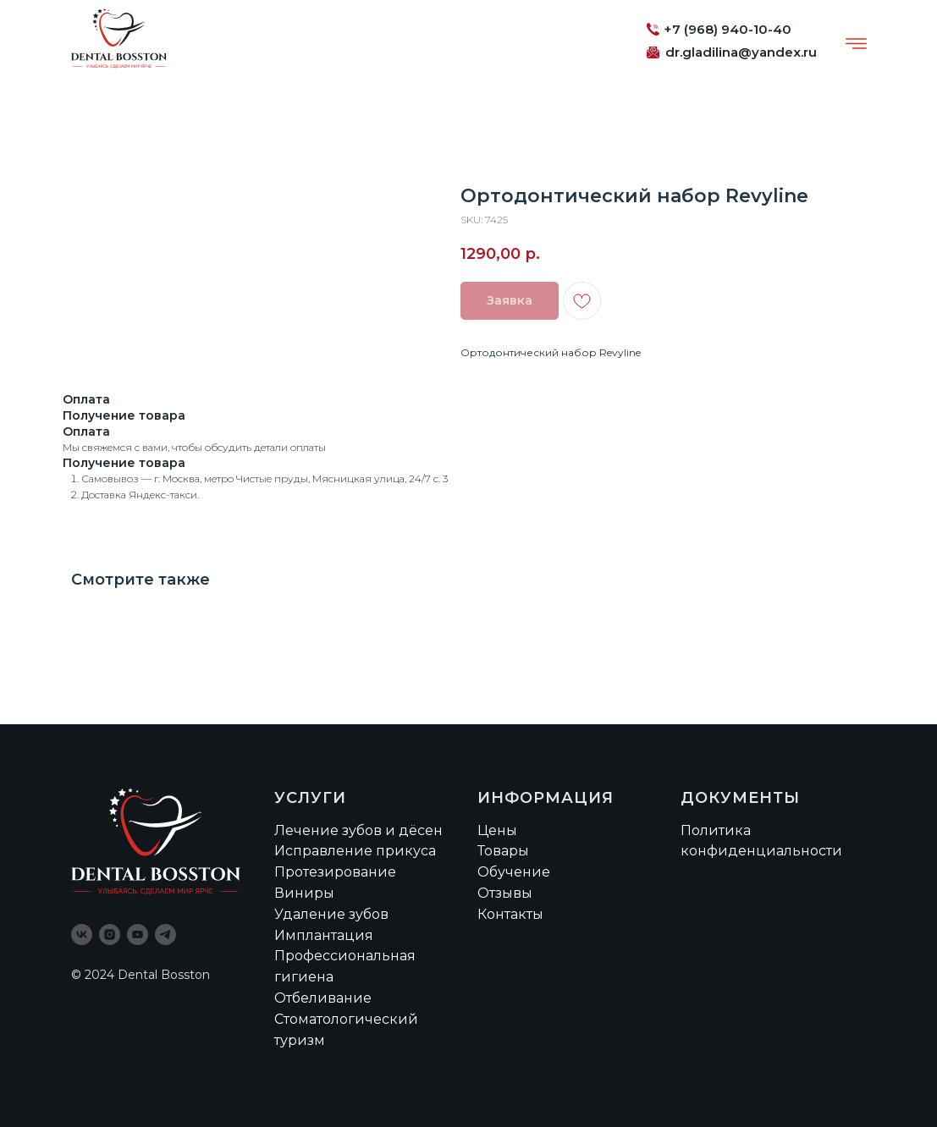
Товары (503, 851)
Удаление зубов (331, 914)
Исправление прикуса (355, 851)
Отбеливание (323, 998)
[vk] (81, 934)
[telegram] (165, 934)
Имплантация (323, 935)
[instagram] (109, 934)
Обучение (513, 872)
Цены (497, 830)
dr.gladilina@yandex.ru (741, 52)
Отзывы (504, 893)
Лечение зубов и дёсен (358, 830)
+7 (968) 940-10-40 (727, 29)
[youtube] (137, 934)
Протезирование (335, 872)
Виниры (304, 893)
